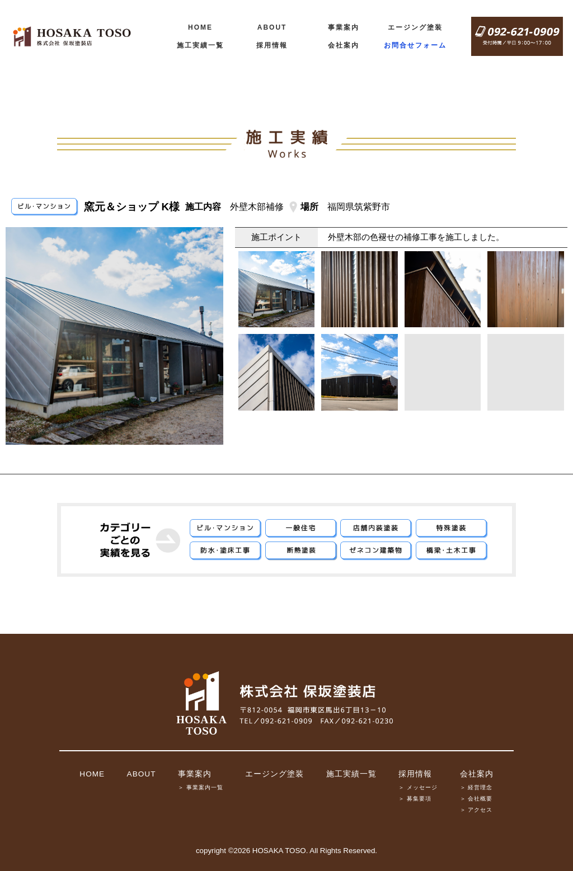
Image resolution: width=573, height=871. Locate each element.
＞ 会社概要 (476, 798)
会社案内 (343, 45)
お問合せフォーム (415, 45)
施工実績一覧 (200, 45)
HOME (200, 27)
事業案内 (343, 27)
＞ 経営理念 (476, 787)
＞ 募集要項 (414, 798)
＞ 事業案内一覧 (200, 787)
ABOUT (272, 27)
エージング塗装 (415, 27)
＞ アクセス (476, 810)
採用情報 (272, 45)
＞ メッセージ (418, 787)
